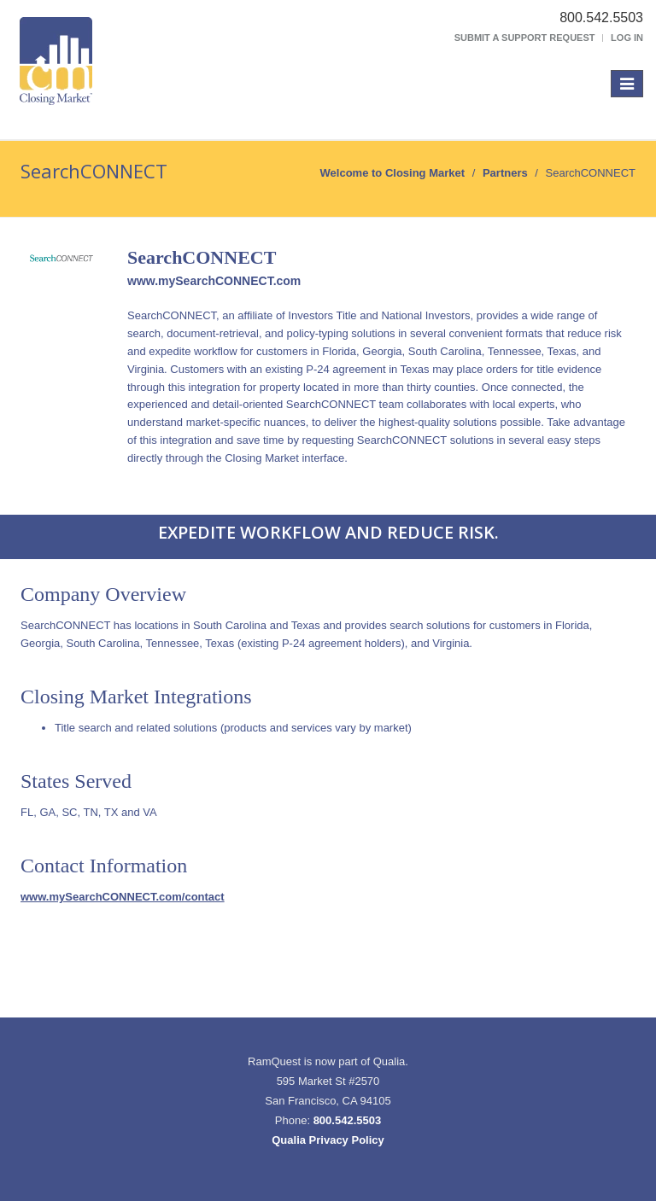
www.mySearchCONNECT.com (214, 281)
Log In (627, 37)
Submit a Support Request (524, 37)
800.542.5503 (347, 1120)
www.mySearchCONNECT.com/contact (122, 896)
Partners (505, 172)
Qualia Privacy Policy (328, 1140)
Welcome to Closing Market (393, 172)
